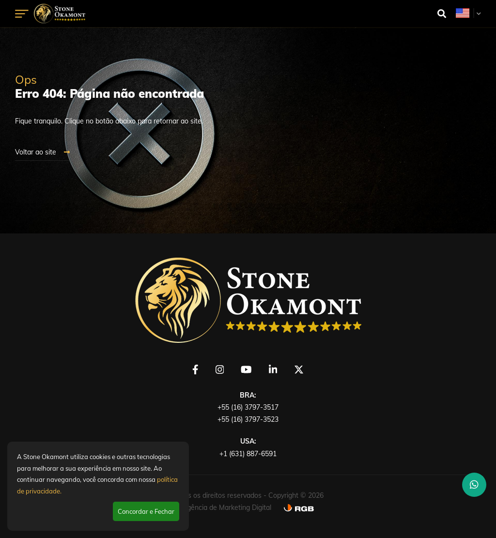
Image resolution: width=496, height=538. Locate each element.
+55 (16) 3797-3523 (248, 419)
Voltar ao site (42, 152)
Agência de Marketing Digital (226, 507)
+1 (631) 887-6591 (248, 453)
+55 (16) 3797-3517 (248, 407)
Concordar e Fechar (146, 511)
